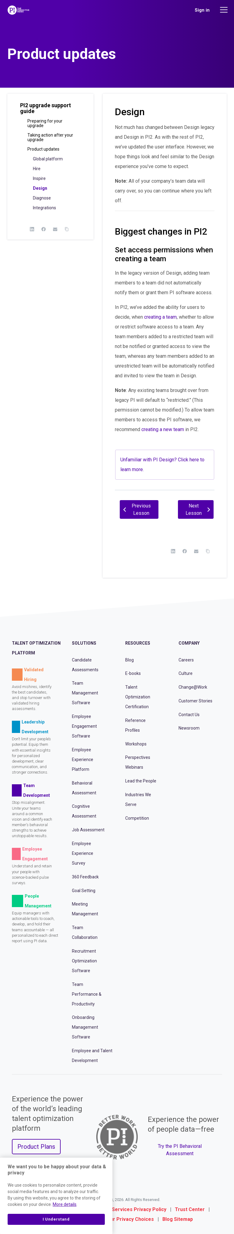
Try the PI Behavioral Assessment (180, 1149)
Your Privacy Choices (129, 1219)
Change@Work (193, 687)
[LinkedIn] (32, 229)
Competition (137, 818)
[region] (56, 1196)
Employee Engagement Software (84, 726)
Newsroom (189, 728)
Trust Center (190, 1209)
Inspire (39, 178)
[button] (50, 110)
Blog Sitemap (177, 1219)
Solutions (84, 643)
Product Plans (36, 1146)
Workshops (136, 743)
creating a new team (162, 429)
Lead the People (140, 780)
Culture (186, 673)
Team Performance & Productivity (86, 994)
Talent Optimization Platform (36, 648)
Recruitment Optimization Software (84, 961)
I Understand (56, 1219)
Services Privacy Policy (139, 1209)
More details (64, 1204)
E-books (133, 673)
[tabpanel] (164, 304)
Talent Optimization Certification (137, 697)
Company (189, 643)
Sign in (202, 10)
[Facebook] (43, 229)
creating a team (160, 317)
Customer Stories (195, 700)
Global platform (48, 158)
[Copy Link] (67, 229)
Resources (137, 643)
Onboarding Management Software (85, 1027)
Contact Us (189, 714)
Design (40, 188)
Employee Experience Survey (82, 853)
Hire (37, 168)
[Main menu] (224, 10)
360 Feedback (85, 876)
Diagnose (42, 198)
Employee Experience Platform (82, 759)
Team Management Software (85, 693)
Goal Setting (83, 890)
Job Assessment (88, 829)
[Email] (55, 229)
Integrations (44, 207)
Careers (186, 659)
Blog (129, 659)
